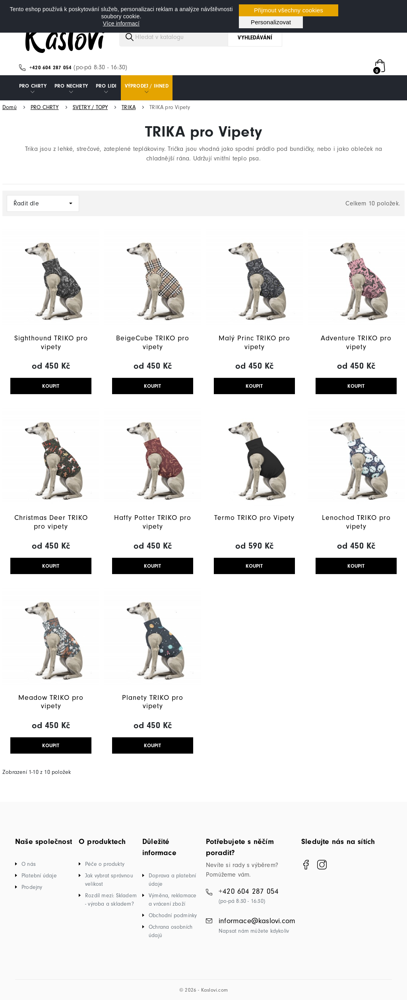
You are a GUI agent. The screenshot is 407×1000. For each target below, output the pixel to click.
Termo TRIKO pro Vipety (254, 518)
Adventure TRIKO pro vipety (356, 342)
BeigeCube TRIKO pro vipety (152, 342)
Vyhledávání (255, 37)
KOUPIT (50, 386)
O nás (28, 864)
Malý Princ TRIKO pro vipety (254, 342)
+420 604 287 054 (50, 67)
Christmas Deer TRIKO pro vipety (51, 522)
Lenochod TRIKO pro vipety (356, 522)
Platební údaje (39, 875)
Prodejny (32, 887)
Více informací (121, 23)
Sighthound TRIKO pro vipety (51, 342)
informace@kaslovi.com (257, 920)
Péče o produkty (104, 864)
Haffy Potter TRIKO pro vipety (152, 522)
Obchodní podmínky (173, 915)
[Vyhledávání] (200, 37)
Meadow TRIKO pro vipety (50, 702)
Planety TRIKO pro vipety (152, 702)
